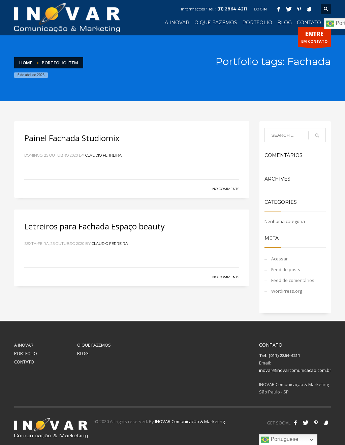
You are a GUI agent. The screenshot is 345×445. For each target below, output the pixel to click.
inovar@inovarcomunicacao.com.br (295, 370)
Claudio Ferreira (103, 155)
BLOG (83, 353)
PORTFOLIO (25, 353)
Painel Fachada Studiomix (72, 138)
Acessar (279, 259)
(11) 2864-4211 (232, 8)
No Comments (225, 189)
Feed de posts (285, 269)
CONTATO (24, 362)
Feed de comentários (292, 280)
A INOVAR (23, 345)
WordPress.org (286, 291)
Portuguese (279, 440)
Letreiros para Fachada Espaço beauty (94, 226)
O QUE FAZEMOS (94, 345)
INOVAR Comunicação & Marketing (190, 421)
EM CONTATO (314, 38)
